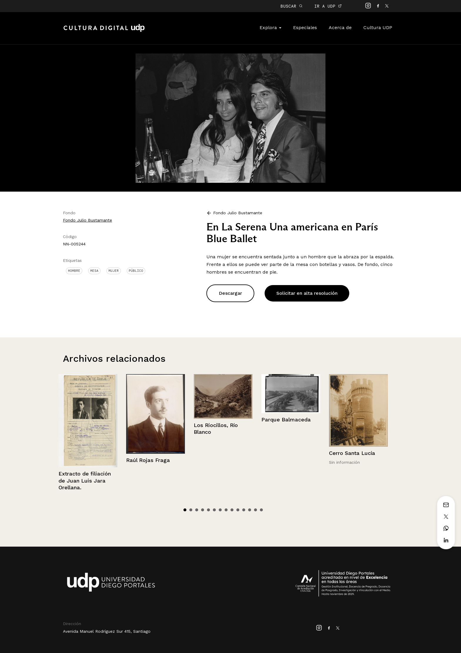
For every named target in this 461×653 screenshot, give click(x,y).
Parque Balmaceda (286, 419)
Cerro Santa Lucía (352, 453)
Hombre (74, 271)
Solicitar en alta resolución (307, 293)
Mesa (94, 271)
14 (261, 509)
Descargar (230, 293)
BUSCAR (291, 6)
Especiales (305, 27)
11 (243, 509)
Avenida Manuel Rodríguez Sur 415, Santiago (107, 631)
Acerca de (340, 27)
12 (249, 509)
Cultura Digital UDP (104, 31)
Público (136, 271)
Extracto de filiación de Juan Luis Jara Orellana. (85, 480)
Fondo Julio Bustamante (87, 220)
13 (255, 509)
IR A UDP (328, 6)
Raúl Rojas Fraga (148, 460)
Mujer (113, 271)
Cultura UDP (377, 27)
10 (237, 509)
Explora (270, 27)
